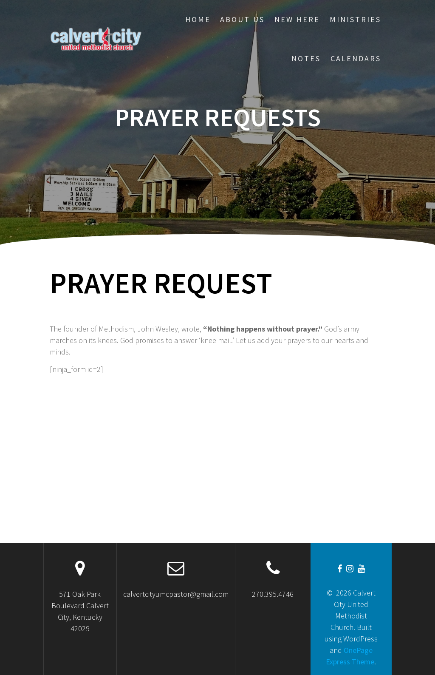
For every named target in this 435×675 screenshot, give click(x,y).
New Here (297, 19)
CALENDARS (355, 58)
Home (198, 19)
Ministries (355, 19)
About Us (242, 19)
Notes (306, 58)
